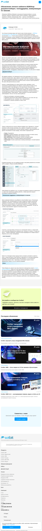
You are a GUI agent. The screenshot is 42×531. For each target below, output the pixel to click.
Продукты (3, 450)
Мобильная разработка (6, 485)
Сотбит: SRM (4, 456)
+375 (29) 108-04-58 (6, 506)
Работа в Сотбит (4, 494)
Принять (11, 527)
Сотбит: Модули (4, 461)
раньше (10, 35)
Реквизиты (3, 498)
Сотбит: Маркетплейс (5, 454)
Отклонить (30, 527)
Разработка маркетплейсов (7, 476)
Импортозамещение (6, 464)
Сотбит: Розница (4, 457)
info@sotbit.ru (5, 510)
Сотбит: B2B (3, 452)
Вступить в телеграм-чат (21, 308)
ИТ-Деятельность (5, 496)
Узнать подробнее (11, 524)
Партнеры (3, 499)
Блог (2, 487)
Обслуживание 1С (5, 481)
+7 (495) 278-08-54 (6, 503)
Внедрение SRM (4, 477)
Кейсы (2, 466)
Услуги (3, 472)
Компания (3, 490)
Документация (5, 469)
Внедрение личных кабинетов (7, 474)
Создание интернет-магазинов (7, 479)
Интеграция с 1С (4, 483)
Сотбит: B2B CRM (5, 459)
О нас (2, 492)
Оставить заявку (21, 419)
